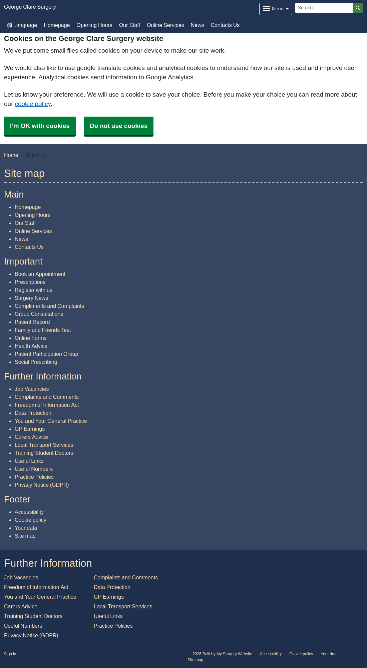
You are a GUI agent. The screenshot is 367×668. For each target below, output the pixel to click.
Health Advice (31, 345)
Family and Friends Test (43, 330)
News (197, 25)
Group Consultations (39, 314)
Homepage (57, 25)
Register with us (33, 290)
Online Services (165, 25)
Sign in (10, 654)
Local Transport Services (44, 444)
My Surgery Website (234, 654)
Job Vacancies (32, 388)
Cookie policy (30, 519)
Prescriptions (30, 282)
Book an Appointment (40, 274)
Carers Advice (31, 436)
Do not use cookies (118, 126)
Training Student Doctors (44, 452)
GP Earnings (30, 428)
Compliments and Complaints (49, 306)
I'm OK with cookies (40, 126)
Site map (25, 535)
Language (22, 25)
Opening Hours (94, 25)
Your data (26, 527)
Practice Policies (34, 476)
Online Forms (31, 337)
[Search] (324, 8)
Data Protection (33, 412)
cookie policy (32, 104)
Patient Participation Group (46, 353)
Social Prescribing (36, 361)
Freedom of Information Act (47, 404)
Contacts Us (225, 25)
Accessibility (29, 511)
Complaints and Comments (47, 396)
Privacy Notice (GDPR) (42, 484)
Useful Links (29, 460)
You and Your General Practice (51, 420)
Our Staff (129, 25)
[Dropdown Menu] (275, 9)
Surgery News (31, 298)
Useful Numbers (34, 468)
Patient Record (32, 322)
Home (11, 155)
